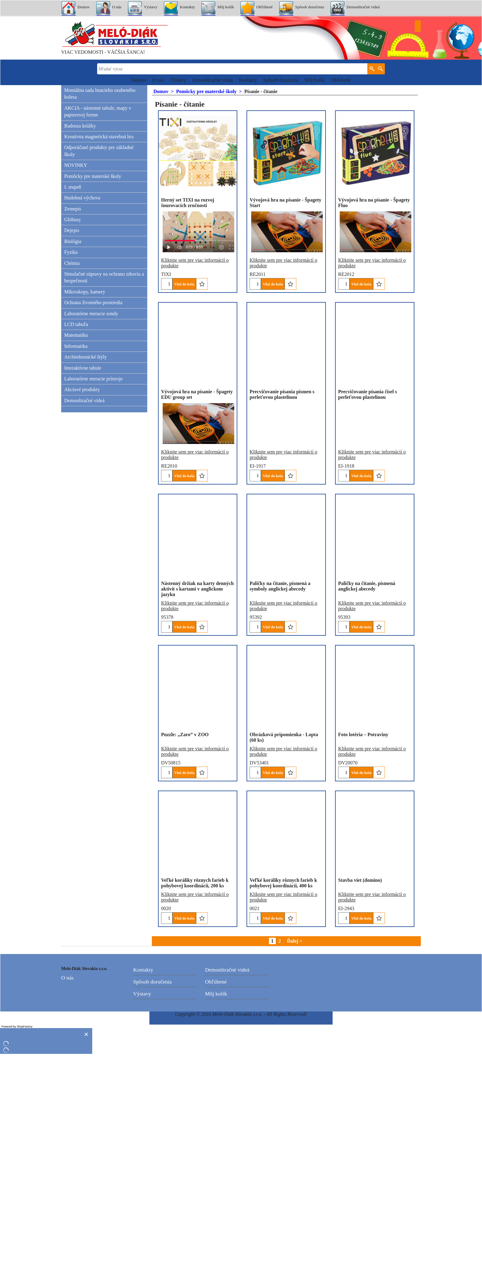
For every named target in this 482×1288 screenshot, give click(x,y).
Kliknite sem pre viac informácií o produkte (195, 254)
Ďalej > (294, 1175)
